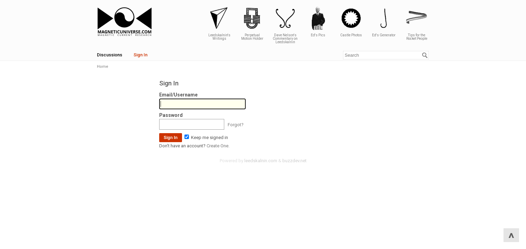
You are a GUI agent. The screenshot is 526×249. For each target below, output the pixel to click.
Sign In (140, 54)
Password (171, 115)
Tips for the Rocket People (416, 23)
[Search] (425, 55)
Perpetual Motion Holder (252, 23)
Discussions (109, 54)
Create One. (218, 145)
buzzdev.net (294, 160)
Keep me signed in (206, 137)
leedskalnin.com (260, 160)
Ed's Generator (383, 21)
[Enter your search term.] (386, 55)
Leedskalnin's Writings (219, 23)
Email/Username (178, 95)
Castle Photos (350, 21)
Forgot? (236, 124)
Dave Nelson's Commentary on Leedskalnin (285, 25)
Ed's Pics (318, 21)
